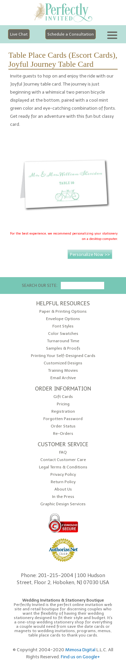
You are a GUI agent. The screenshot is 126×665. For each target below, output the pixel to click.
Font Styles (63, 326)
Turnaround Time (63, 341)
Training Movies (63, 370)
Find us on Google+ (80, 656)
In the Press (63, 497)
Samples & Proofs (63, 348)
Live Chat (19, 34)
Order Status (63, 426)
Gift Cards (63, 397)
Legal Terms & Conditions (63, 467)
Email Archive (63, 378)
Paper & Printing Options (63, 311)
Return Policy (63, 482)
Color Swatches (63, 333)
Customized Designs (63, 363)
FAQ (63, 452)
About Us (63, 489)
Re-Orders (63, 433)
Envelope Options (63, 319)
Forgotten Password (63, 419)
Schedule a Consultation (70, 34)
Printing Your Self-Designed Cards (63, 356)
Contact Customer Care (63, 460)
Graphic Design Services (63, 504)
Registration (63, 411)
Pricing (63, 404)
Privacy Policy (63, 474)
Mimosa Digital (80, 649)
